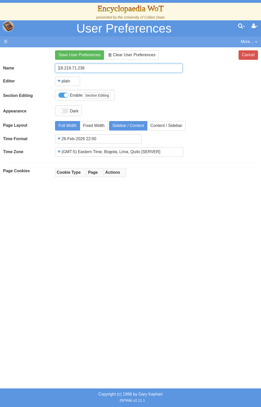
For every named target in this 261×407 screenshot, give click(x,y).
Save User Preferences (79, 55)
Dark (68, 110)
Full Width (67, 125)
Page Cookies (16, 171)
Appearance (15, 111)
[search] (241, 26)
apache (8, 26)
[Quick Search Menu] (241, 26)
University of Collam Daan (144, 17)
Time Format (15, 139)
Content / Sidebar (166, 125)
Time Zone (13, 152)
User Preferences (124, 28)
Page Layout (15, 125)
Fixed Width (94, 125)
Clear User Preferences (131, 55)
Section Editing (18, 95)
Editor (9, 81)
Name (8, 68)
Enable (84, 95)
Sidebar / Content (128, 125)
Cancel (248, 55)
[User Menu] (254, 26)
